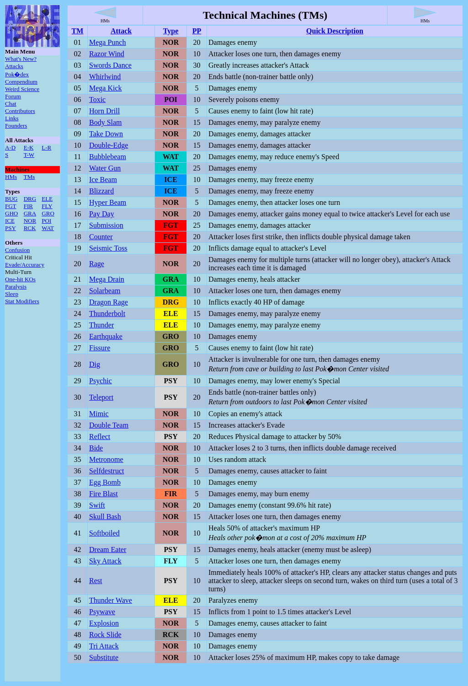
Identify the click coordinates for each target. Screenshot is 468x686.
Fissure (99, 348)
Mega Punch (107, 42)
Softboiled (104, 533)
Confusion (17, 250)
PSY (10, 228)
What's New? (21, 58)
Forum (13, 96)
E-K (29, 147)
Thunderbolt (107, 313)
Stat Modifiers (22, 301)
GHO (11, 213)
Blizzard (101, 191)
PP (197, 31)
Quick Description (334, 31)
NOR (30, 220)
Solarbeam (104, 291)
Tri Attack (104, 646)
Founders (16, 125)
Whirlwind (105, 76)
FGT (10, 206)
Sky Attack (105, 561)
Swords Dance (110, 65)
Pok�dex (17, 74)
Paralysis (16, 286)
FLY (47, 206)
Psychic (100, 381)
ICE (10, 220)
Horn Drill (104, 111)
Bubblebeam (107, 157)
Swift (97, 505)
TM (78, 31)
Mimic (99, 414)
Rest (95, 580)
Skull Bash (105, 516)
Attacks (14, 66)
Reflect (99, 436)
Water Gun (105, 168)
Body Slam (105, 122)
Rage (96, 264)
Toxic (97, 99)
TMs (29, 176)
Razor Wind (106, 54)
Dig (94, 364)
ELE (47, 198)
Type (170, 31)
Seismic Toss (108, 248)
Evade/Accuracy (24, 264)
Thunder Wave (110, 600)
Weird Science (22, 89)
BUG (11, 198)
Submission (106, 225)
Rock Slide (105, 634)
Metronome (106, 459)
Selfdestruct (106, 471)
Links (12, 118)
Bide (96, 448)
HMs (11, 176)
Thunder (101, 325)
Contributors (20, 110)
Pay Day (101, 214)
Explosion (104, 623)
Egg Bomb (105, 482)
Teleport (101, 397)
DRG (30, 198)
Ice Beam (103, 179)
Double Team (108, 425)
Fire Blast (103, 494)
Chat (10, 103)
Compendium (21, 81)
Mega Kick (105, 88)
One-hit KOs (20, 279)
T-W (29, 154)
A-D (10, 147)
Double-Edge (108, 145)
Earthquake (105, 336)
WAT (48, 228)
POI (46, 220)
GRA (30, 213)
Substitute (103, 657)
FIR (28, 206)
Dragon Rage (108, 302)
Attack (121, 31)
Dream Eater (107, 549)
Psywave (102, 612)
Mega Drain (106, 279)
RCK (30, 228)
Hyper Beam (107, 202)
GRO (48, 213)
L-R (46, 147)
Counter (101, 237)
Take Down (106, 134)
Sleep (11, 293)
